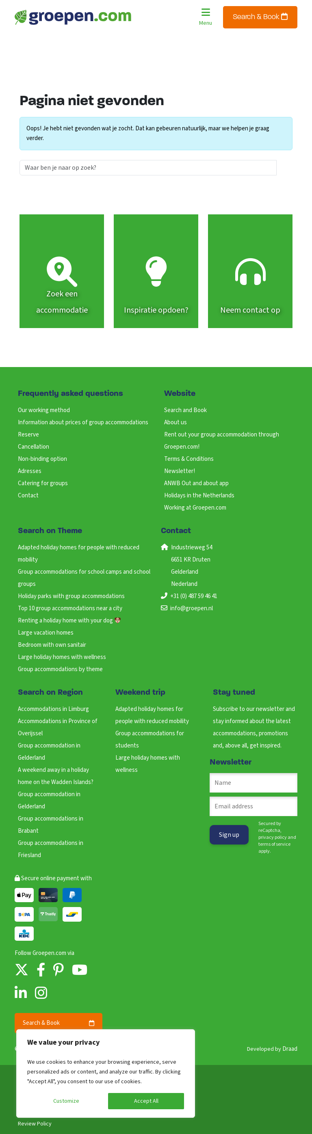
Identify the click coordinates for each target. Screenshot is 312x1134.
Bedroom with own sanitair (52, 645)
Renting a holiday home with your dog (69, 620)
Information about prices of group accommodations (83, 422)
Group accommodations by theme (60, 669)
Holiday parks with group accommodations (71, 596)
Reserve (28, 434)
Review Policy (35, 1124)
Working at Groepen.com (195, 507)
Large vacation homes (46, 633)
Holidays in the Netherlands (199, 495)
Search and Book (185, 410)
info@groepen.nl (191, 608)
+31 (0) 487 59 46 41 (193, 596)
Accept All (146, 1101)
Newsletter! (179, 471)
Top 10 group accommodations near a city (70, 608)
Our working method (44, 410)
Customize (66, 1101)
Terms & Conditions (189, 459)
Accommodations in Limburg (53, 709)
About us (175, 422)
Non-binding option (42, 459)
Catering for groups (43, 483)
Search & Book (260, 17)
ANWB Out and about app (196, 483)
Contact (28, 495)
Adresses (29, 471)
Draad (289, 1049)
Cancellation (33, 447)
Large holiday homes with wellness (62, 657)
